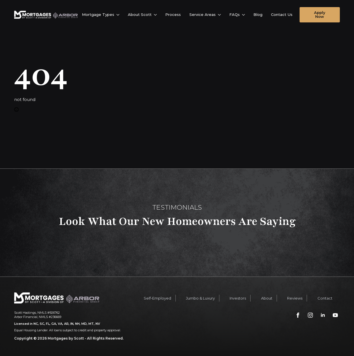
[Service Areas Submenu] (220, 14)
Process (173, 14)
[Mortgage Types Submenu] (119, 14)
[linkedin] (322, 315)
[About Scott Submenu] (156, 14)
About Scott (140, 14)
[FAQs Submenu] (244, 14)
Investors (238, 298)
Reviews (294, 298)
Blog (257, 14)
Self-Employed (157, 298)
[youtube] (335, 315)
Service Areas (202, 14)
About (266, 298)
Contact (324, 298)
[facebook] (297, 315)
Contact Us (281, 14)
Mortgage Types (98, 14)
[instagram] (310, 315)
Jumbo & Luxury (200, 298)
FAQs (234, 14)
